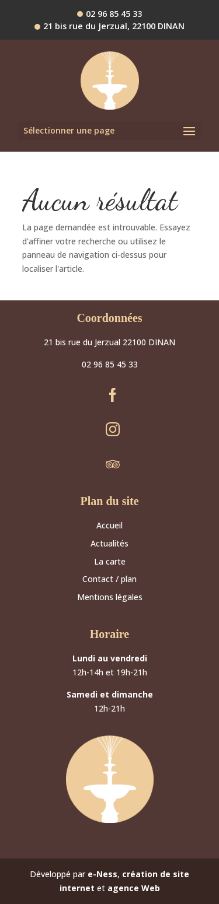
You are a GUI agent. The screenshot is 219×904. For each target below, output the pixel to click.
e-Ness (102, 874)
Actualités (109, 543)
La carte (110, 561)
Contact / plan (109, 578)
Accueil (109, 525)
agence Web (133, 888)
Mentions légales (109, 596)
